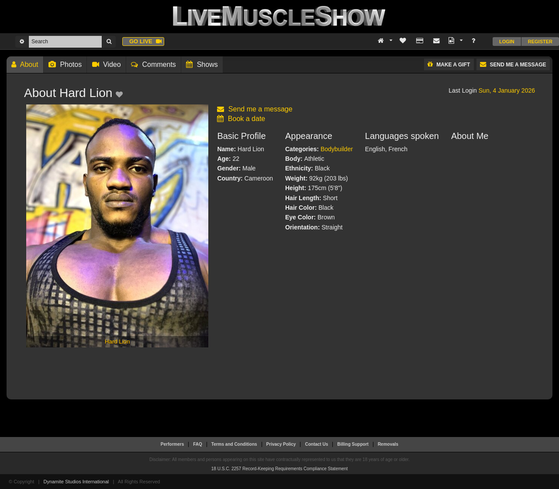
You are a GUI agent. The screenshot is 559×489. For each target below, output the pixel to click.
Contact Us (316, 444)
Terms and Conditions (234, 444)
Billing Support (353, 444)
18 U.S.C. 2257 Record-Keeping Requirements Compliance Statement (279, 468)
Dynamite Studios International (76, 481)
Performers (172, 444)
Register (540, 41)
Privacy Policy (281, 444)
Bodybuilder (337, 149)
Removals (388, 444)
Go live (145, 41)
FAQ (197, 444)
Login (506, 41)
